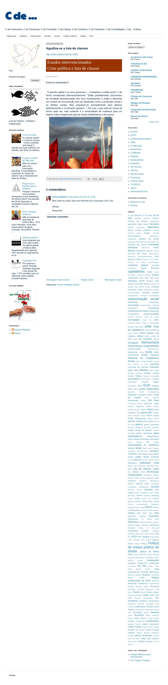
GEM (133, 142)
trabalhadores (152, 621)
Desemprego (135, 346)
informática (154, 439)
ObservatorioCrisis (139, 191)
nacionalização (142, 504)
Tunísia (150, 627)
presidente (149, 558)
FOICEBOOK (137, 90)
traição (145, 624)
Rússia (149, 592)
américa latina (134, 233)
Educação (154, 367)
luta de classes (142, 468)
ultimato (142, 630)
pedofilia (145, 537)
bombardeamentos (145, 256)
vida (129, 639)
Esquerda (135, 163)
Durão (136, 364)
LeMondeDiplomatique (141, 139)
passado (156, 531)
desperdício (133, 352)
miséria (131, 493)
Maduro (136, 472)
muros (156, 501)
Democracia (150, 342)
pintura (148, 540)
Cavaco (155, 275)
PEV (143, 540)
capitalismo (136, 271)
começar (156, 290)
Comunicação (154, 296)
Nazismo (155, 507)
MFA (157, 490)
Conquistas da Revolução (143, 109)
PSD (144, 566)
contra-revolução (151, 314)
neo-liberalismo (134, 510)
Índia (130, 439)
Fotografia (131, 404)
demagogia (133, 343)
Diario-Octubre (137, 174)
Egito (136, 370)
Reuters (131, 586)
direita (148, 352)
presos (156, 558)
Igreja (156, 433)
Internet (139, 442)
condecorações (145, 305)
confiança (155, 305)
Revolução (154, 586)
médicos (139, 484)
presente (131, 558)
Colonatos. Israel (135, 290)
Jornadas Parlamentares (137, 451)
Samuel (130, 595)
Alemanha (154, 224)
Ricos (130, 592)
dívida (131, 361)
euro (135, 389)
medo (146, 484)
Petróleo (137, 540)
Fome (156, 400)
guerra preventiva (151, 425)
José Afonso (143, 454)
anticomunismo (134, 236)
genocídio (146, 412)
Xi (153, 641)
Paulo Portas (149, 534)
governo (131, 421)
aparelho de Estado (149, 239)
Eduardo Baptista (22, 330)
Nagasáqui (155, 504)
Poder (130, 544)
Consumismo (133, 314)
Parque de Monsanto (148, 528)
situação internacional (143, 598)
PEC (140, 537)
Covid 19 (146, 320)
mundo (137, 498)
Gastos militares (140, 410)
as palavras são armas (142, 57)
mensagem (155, 484)
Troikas (137, 627)
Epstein (156, 373)
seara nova (154, 595)
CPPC (156, 320)
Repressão (132, 583)
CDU (146, 278)
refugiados (146, 575)
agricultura (132, 224)
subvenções (149, 610)
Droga (143, 361)
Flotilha (143, 401)
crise (147, 326)
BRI (134, 259)
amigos (147, 233)
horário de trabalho (143, 430)
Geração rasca (139, 416)
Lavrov (130, 460)
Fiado (147, 398)
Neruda (144, 510)
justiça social (142, 457)
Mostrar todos (154, 122)
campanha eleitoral (138, 265)
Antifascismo (154, 236)
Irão (148, 442)
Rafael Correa (143, 569)
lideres (130, 466)
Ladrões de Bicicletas (141, 70)
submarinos (139, 610)
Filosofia (156, 398)
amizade (156, 233)
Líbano (156, 460)
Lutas (156, 468)
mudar (130, 498)
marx (157, 478)
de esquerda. (145, 339)
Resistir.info (136, 149)
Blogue (144, 254)
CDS (141, 278)
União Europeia (152, 630)
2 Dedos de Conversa (141, 96)
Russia (142, 592)
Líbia (156, 462)
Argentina (131, 242)
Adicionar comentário (57, 217)
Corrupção (134, 319)
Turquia (156, 627)
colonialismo (147, 290)
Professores (142, 563)
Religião (155, 578)
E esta (144, 364)
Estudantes (132, 386)
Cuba (157, 333)
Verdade (156, 636)
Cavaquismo (133, 278)
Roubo (136, 592)
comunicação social (143, 299)
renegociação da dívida (139, 580)
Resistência (143, 583)
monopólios (144, 493)
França (139, 404)
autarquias (133, 247)
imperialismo (135, 436)
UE (136, 630)
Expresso (131, 392)
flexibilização (133, 400)
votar (143, 638)
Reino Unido (136, 578)
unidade (131, 633)
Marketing (150, 478)
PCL (129, 537)
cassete (148, 275)
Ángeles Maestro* (52, 76)
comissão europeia (150, 292)
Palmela (131, 525)
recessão (144, 572)
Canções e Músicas (70, 36)
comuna (144, 296)
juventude (155, 457)
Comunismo (154, 302)
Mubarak (147, 496)
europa (142, 389)
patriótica (131, 534)
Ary (157, 242)
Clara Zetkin (139, 287)
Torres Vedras (153, 618)
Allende (130, 227)
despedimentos (153, 349)
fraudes (130, 406)
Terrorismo (139, 615)
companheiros (133, 296)
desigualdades (151, 346)
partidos (145, 531)
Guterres (131, 427)
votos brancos (153, 639)
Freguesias (140, 406)
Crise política (133, 333)
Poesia (136, 544)
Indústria (136, 439)
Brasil (130, 259)
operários (132, 516)
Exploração (153, 388)
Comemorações (134, 293)
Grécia (139, 421)
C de (151, 259)
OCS (139, 513)
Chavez (150, 281)
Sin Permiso (136, 167)
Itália (145, 448)
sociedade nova (152, 604)
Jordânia (156, 448)
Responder (57, 210)
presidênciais (140, 558)
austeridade (153, 245)
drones (150, 361)
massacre (142, 481)
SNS (157, 598)
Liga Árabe (137, 466)
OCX (145, 513)
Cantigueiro (132, 268)
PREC (130, 554)
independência (153, 436)
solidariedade (140, 607)
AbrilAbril (135, 83)
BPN (157, 256)
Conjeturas (23, 36)
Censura (57, 36)
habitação (139, 427)
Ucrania (131, 630)
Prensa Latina (137, 181)
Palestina (133, 522)
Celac (157, 278)
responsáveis (154, 584)
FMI (150, 400)
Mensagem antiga (113, 280)
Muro (150, 501)
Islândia (131, 448)
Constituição (154, 311)
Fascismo (132, 395)
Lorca (157, 466)
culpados (131, 336)
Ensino (147, 373)
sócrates (131, 607)
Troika (131, 627)
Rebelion (135, 156)
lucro (130, 469)
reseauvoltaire (137, 160)
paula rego (140, 534)
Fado (142, 392)
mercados (148, 490)
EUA (146, 385)
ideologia (131, 433)
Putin (157, 566)
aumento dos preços (137, 245)
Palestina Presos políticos (149, 522)
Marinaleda (148, 475)
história (131, 430)
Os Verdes (146, 519)
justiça (130, 457)
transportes (154, 624)
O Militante (135, 153)
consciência (153, 308)
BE (138, 254)
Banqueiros (141, 251)
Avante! (134, 132)
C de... (156, 259)
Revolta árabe (142, 586)
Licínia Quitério (59, 197)
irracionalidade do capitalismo (143, 445)
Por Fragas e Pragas (140, 660)
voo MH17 (136, 639)
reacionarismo (134, 572)
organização (133, 519)
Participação (133, 531)
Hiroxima (155, 427)
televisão (155, 612)
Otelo (157, 519)
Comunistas (133, 305)
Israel (139, 448)
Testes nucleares (152, 615)
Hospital (156, 430)
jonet (149, 448)
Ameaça (156, 230)
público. (151, 566)
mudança (155, 496)
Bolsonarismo (154, 254)
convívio (138, 317)
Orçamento (154, 516)
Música (130, 504)
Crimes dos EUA (135, 327)
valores (138, 635)
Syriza (156, 610)
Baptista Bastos (153, 251)
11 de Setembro (135, 215)
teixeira (146, 612)
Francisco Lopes (151, 403)
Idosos (139, 433)
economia (154, 364)
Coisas (147, 287)
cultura (140, 336)
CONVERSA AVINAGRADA (144, 77)
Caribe (149, 272)
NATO (148, 507)
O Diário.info (136, 146)
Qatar (130, 569)
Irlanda (156, 442)
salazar (156, 592)
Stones (17, 333)
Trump (144, 627)
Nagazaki (131, 507)
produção (132, 563)
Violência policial (30, 237)
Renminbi (155, 581)
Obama (131, 513)
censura (132, 280)
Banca (131, 250)
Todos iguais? (140, 618)
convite (130, 317)
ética (140, 386)
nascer (137, 507)
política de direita (149, 552)
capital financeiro (150, 268)
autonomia (145, 248)
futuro (148, 406)
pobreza (155, 540)
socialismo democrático (149, 601)
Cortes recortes (35, 36)
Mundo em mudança (150, 498)
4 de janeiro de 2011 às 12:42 (81, 197)
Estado (156, 382)
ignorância (147, 433)
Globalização (140, 418)
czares (135, 339)
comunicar (133, 302)
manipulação (135, 474)
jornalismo (154, 451)
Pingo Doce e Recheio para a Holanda (29, 186)
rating (156, 569)
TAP (129, 612)
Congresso (132, 308)
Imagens (83, 36)
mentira (155, 486)
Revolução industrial (136, 589)
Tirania (130, 618)
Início (130, 442)
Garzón (156, 406)
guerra (139, 424)
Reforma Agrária (134, 575)
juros (156, 454)
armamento (151, 242)
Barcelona (131, 254)
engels (156, 370)
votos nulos (132, 641)
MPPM (139, 496)
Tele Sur (134, 170)
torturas (131, 621)
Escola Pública (135, 376)
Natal (143, 507)
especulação (134, 379)
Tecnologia (137, 612)
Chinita (136, 284)
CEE (152, 278)
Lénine (150, 460)
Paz (157, 534)
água (140, 224)
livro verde (146, 466)
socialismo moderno (136, 604)
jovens (151, 454)
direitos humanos (150, 355)
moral (151, 493)
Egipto (130, 370)
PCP (134, 536)
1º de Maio (147, 215)
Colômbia (155, 287)
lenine (145, 460)
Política (144, 544)
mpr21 (133, 188)
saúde (145, 595)
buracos (146, 259)
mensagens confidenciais (138, 487)
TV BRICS (135, 184)
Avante (156, 247)
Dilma (141, 352)
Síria (130, 598)
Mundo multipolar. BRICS (138, 501)
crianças (131, 323)
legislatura (138, 460)
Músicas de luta (138, 202)
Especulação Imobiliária (150, 379)
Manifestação (153, 472)
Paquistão (144, 525)
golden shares (153, 419)
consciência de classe (138, 311)
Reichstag (155, 575)
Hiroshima (147, 427)
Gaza (150, 409)
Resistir (134, 205)
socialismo (133, 601)
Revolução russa (152, 589)
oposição (142, 516)
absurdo (147, 218)
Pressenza (135, 177)
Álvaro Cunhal (134, 230)
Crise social (146, 333)
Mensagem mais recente (58, 280)
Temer (130, 615)
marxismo (132, 481)
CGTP (133, 135)
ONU (156, 513)
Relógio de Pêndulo (140, 103)
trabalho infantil (134, 624)
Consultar (47, 36)
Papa (137, 525)
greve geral (148, 421)
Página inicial (11, 36)
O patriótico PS (29, 261)
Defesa (156, 339)
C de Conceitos (29, 135)
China (130, 284)
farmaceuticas (154, 392)
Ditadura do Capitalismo (143, 358)
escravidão (155, 376)
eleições (143, 370)
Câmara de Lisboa (137, 262)
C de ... (21, 15)
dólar (138, 361)
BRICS (139, 259)
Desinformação (134, 349)
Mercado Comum (135, 490)
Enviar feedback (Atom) (68, 285)
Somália (149, 607)
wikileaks (141, 641)
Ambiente (147, 230)
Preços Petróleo (153, 555)
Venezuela (147, 635)
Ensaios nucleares (135, 373)
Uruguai (131, 636)
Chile (157, 281)
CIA (141, 284)
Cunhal (147, 336)
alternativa (153, 227)
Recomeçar (154, 572)
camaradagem (153, 262)
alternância (140, 227)
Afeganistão (154, 221)
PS (139, 566)
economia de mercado (138, 367)
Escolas (146, 376)
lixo (152, 466)
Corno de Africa (151, 317)
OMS (150, 513)
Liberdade (145, 462)
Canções (155, 265)
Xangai (149, 641)
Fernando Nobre (145, 395)
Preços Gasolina (140, 555)
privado (140, 560)
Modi (137, 493)
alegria (145, 224)
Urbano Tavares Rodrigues (147, 633)
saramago (138, 595)
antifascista (132, 239)
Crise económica (152, 330)
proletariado (154, 563)
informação (144, 439)
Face (91, 36)
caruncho (140, 275)
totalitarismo (140, 621)
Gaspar (130, 410)
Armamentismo (141, 242)
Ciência (147, 284)
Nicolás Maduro (153, 510)
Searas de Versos (139, 116)
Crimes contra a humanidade (147, 323)
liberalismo (132, 463)
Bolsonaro (131, 256)
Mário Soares (140, 478)
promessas (132, 566)
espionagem (132, 382)
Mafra (143, 472)
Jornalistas (132, 454)
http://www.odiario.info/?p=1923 (62, 54)
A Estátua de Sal (139, 64)
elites (151, 370)
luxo (129, 472)
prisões (130, 560)
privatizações (153, 560)
